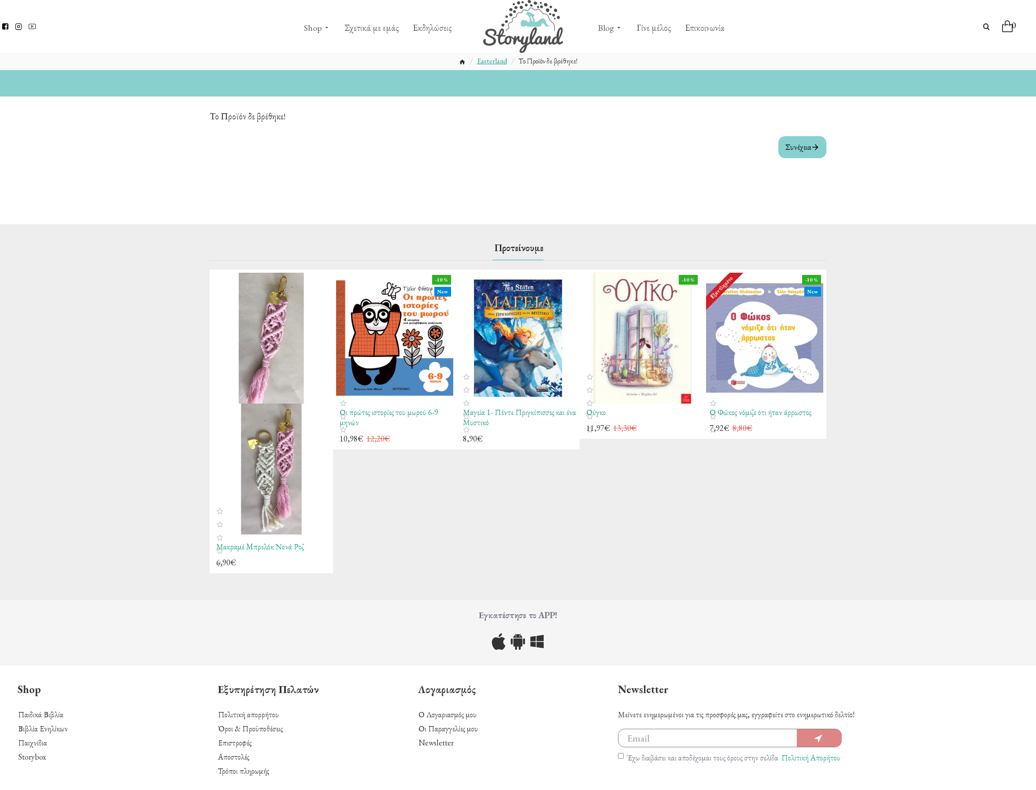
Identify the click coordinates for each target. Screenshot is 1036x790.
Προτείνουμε (519, 248)
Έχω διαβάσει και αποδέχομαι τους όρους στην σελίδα (730, 758)
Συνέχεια (798, 147)
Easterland (492, 61)
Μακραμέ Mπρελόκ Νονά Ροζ (260, 547)
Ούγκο (596, 412)
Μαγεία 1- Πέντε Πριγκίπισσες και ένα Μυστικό (519, 417)
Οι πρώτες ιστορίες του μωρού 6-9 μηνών (389, 417)
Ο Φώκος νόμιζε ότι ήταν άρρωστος (760, 412)
